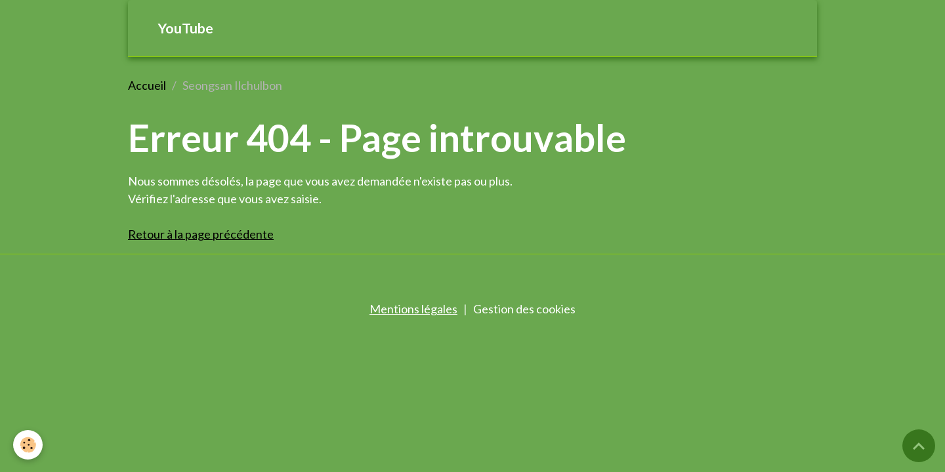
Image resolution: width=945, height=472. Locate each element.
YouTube (185, 28)
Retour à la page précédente (201, 234)
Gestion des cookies (524, 309)
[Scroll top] (918, 445)
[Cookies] (28, 445)
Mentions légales (413, 309)
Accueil (147, 85)
